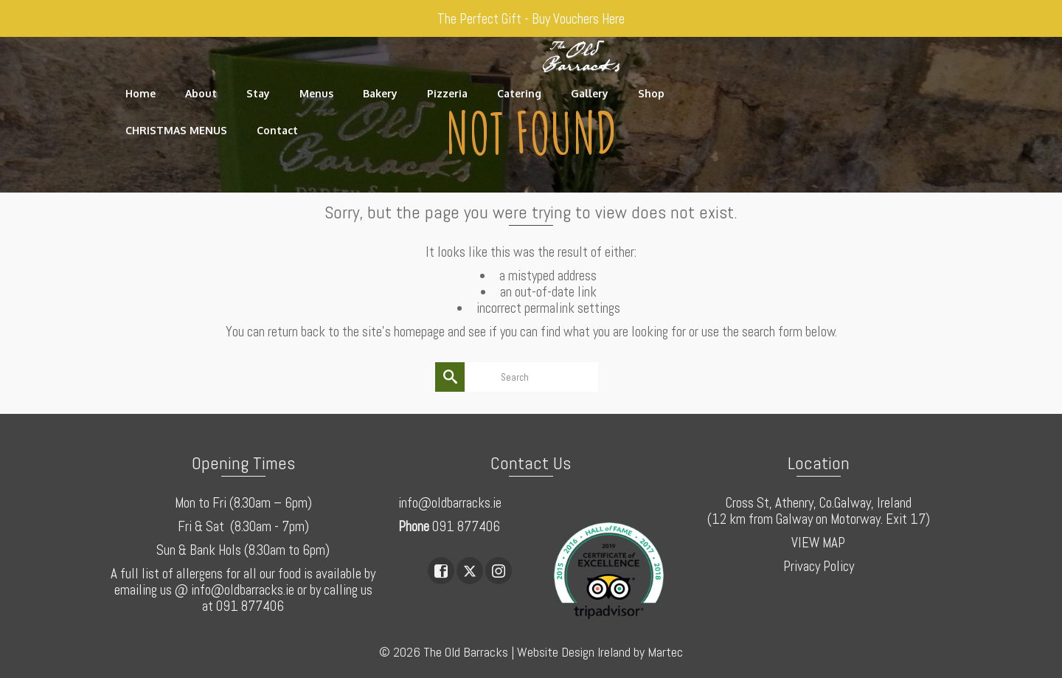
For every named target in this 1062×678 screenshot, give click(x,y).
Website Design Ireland (574, 651)
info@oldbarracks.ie (450, 503)
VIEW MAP (818, 542)
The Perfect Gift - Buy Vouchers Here (531, 19)
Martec (665, 651)
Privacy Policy (818, 566)
